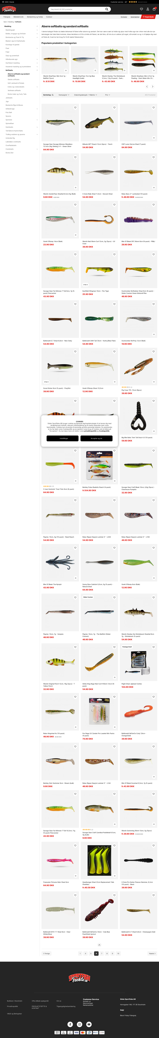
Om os (59, 1001)
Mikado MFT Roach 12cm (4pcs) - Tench (97, 144)
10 (118, 953)
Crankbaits (20, 149)
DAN (9, 2)
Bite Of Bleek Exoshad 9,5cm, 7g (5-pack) (137, 783)
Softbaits (18, 22)
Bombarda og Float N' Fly (20, 37)
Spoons (8, 116)
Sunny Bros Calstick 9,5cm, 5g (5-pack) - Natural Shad (97, 585)
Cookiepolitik (104, 431)
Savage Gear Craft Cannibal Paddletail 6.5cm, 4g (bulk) (99, 834)
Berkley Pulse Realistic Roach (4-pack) (96, 487)
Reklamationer (88, 1005)
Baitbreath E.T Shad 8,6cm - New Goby (57, 341)
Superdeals (148, 17)
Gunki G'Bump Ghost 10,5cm (92, 388)
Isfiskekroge (20, 109)
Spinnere (20, 120)
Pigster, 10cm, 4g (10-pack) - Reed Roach (58, 537)
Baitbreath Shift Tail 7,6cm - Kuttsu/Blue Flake (99, 341)
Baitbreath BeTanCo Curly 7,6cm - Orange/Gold (134, 734)
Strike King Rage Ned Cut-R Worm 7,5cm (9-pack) (98, 685)
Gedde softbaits (13, 79)
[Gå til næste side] (152, 953)
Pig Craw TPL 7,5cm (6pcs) (132, 390)
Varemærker (135, 17)
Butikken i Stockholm (14, 1001)
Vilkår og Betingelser (14, 1014)
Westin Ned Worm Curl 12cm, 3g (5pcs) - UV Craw (98, 242)
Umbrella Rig (10, 138)
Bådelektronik (19, 17)
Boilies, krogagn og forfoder (20, 34)
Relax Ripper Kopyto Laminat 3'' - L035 (96, 537)
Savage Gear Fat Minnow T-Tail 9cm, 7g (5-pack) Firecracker (59, 292)
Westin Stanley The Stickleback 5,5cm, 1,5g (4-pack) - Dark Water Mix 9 (113, 77)
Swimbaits (20, 127)
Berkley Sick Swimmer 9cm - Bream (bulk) (58, 783)
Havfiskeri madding (20, 63)
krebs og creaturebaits (21, 87)
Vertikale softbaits (14, 90)
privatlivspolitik (90, 431)
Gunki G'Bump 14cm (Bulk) (52, 241)
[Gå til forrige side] (46, 953)
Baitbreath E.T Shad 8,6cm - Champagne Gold (138, 932)
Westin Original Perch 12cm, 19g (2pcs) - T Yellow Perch (59, 685)
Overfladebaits (11, 145)
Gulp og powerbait (12, 55)
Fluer (20, 48)
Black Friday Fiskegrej (128, 1015)
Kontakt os (87, 1001)
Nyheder (124, 17)
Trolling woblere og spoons (20, 134)
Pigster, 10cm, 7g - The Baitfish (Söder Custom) (96, 635)
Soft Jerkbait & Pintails (16, 83)
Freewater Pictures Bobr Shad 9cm (56, 882)
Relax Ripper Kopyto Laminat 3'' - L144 (96, 783)
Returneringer (88, 1003)
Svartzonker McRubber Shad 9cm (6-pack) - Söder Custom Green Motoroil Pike (138, 292)
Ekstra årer (9, 153)
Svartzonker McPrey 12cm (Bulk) (134, 341)
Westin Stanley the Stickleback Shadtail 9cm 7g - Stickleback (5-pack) (138, 635)
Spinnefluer (10, 123)
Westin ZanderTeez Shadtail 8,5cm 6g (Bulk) (59, 194)
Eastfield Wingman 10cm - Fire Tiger (95, 291)
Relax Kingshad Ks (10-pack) (53, 733)
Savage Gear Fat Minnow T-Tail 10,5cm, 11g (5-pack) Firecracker (59, 832)
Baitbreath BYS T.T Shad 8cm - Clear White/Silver (56, 933)
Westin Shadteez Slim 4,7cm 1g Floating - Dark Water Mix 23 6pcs (142, 77)
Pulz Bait (9, 112)
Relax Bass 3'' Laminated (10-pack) (134, 194)
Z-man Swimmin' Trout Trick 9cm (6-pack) (58, 489)
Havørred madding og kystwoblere (20, 66)
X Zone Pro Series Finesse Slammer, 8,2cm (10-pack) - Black (137, 883)
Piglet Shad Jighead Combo (132, 684)
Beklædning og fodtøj (35, 17)
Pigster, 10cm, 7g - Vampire (53, 634)
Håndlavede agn (20, 59)
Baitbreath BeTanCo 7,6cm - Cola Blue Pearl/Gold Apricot (96, 933)
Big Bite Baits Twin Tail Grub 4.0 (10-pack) (137, 437)
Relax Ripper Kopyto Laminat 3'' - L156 (136, 537)
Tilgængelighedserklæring (66, 1006)
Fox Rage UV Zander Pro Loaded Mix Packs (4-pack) (98, 734)
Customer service (117, 2)
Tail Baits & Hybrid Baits (14, 131)
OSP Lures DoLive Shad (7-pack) (134, 144)
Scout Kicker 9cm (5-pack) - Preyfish (56, 388)
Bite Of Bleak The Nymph (52, 584)
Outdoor (49, 17)
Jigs (7, 101)
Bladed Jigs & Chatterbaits (15, 41)
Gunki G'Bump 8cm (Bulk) (131, 584)
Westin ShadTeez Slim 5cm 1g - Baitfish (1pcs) (54, 77)
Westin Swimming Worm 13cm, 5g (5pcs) (137, 831)
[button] (140, 2)
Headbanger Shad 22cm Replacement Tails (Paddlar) (98, 883)
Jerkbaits (9, 98)
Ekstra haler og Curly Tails (17, 94)
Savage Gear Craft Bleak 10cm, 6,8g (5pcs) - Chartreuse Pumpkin (138, 488)
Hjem (5, 22)
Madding (11, 22)
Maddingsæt (20, 30)
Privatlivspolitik (12, 1006)
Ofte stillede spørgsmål (40, 1001)
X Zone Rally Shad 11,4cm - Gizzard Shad (97, 194)
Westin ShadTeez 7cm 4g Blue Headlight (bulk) (84, 77)
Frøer (7, 52)
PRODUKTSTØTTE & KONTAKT (39, 1007)
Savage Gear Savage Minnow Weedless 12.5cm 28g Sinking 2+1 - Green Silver (57, 145)
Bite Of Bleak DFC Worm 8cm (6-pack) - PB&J (138, 241)
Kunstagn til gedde (12, 45)
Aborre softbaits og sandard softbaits (18, 75)
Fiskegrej (7, 17)
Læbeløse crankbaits (13, 142)
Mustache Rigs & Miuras (14, 105)
